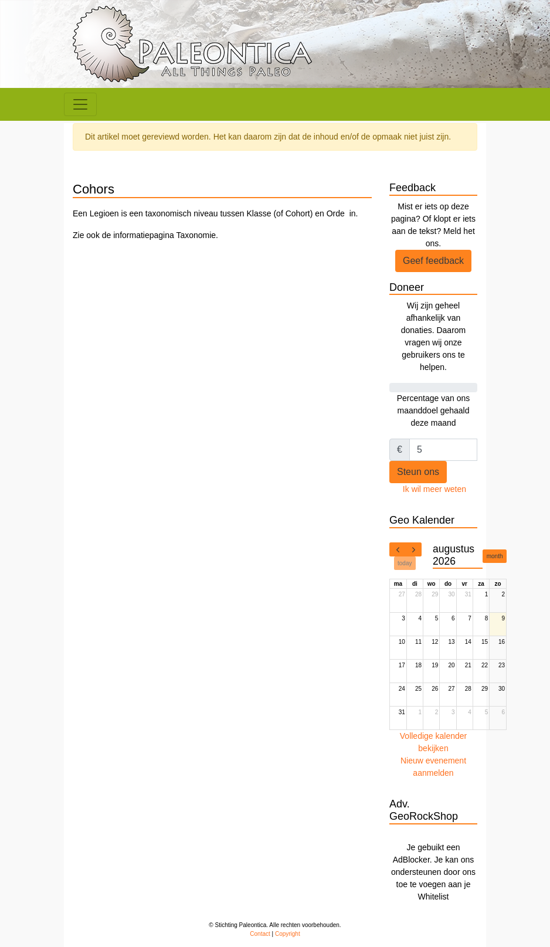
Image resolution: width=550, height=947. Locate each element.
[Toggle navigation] (80, 104)
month (495, 556)
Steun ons (418, 472)
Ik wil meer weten (434, 489)
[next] (413, 549)
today (405, 563)
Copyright (287, 934)
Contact (260, 934)
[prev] (397, 549)
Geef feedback (433, 261)
